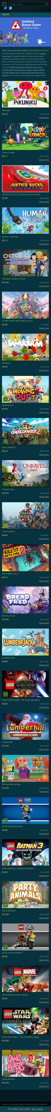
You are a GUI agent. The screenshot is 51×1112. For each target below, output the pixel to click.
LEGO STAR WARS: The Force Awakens (21, 700)
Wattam (5, 75)
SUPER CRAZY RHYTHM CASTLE (32, 73)
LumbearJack (8, 657)
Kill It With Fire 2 (10, 573)
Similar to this (44, 118)
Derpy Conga (37, 67)
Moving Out (7, 405)
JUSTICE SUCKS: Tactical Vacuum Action (17, 70)
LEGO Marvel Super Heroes (15, 994)
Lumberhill (7, 742)
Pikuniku (29, 67)
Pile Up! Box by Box (11, 784)
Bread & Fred (8, 615)
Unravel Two (8, 489)
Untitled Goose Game (39, 50)
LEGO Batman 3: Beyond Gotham (18, 868)
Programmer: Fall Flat (39, 70)
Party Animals (9, 910)
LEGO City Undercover (12, 826)
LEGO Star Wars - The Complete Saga (20, 1037)
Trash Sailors (8, 531)
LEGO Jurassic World (12, 952)
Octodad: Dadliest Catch (11, 73)
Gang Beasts (8, 1079)
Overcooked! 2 (9, 447)
